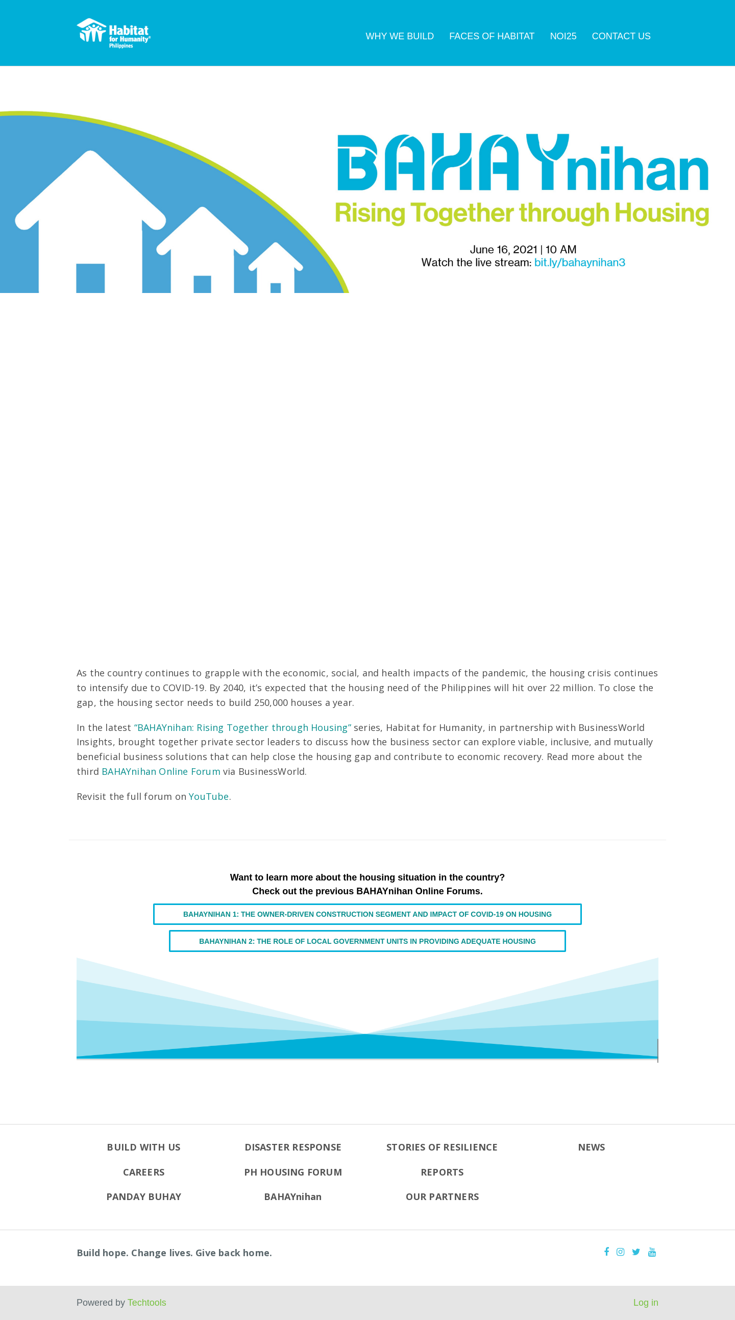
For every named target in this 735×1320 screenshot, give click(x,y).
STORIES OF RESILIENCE (442, 1147)
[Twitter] (636, 1252)
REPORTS (442, 1172)
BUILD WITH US (143, 1147)
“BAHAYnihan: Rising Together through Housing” (242, 727)
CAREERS (143, 1172)
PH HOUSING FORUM (293, 1172)
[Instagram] (620, 1252)
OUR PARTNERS (442, 1196)
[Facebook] (606, 1252)
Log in (645, 1303)
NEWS (591, 1147)
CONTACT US (621, 36)
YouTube (209, 796)
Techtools (147, 1303)
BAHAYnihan (293, 1196)
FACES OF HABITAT (491, 36)
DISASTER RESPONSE (292, 1147)
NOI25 (563, 36)
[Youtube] (652, 1252)
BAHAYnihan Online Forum (161, 771)
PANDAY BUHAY (143, 1196)
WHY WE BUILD (400, 36)
